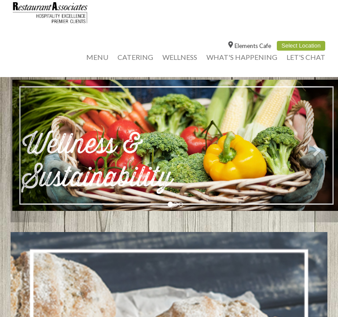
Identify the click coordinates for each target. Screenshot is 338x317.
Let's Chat (306, 57)
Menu (97, 57)
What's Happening (241, 57)
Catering (135, 57)
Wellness (179, 57)
